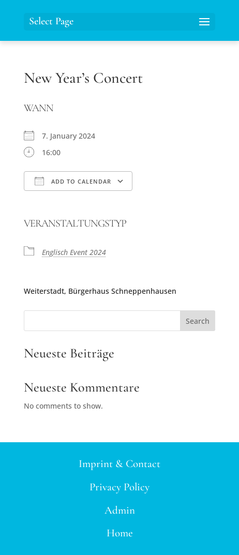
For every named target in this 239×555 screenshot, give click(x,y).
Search (198, 321)
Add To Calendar (73, 181)
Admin (119, 510)
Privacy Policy (119, 487)
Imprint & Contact (119, 463)
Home (120, 533)
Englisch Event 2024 (74, 252)
